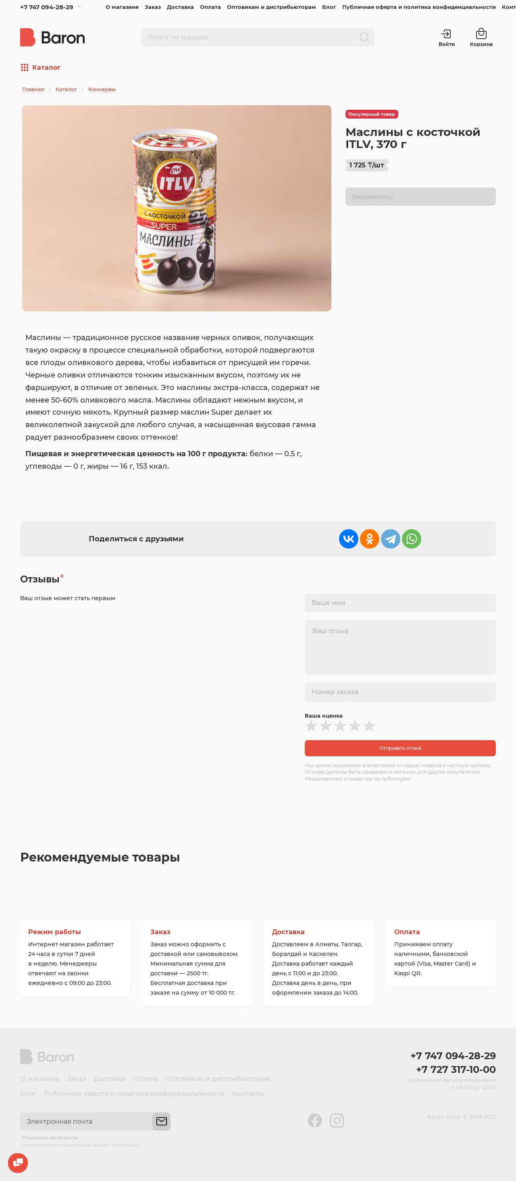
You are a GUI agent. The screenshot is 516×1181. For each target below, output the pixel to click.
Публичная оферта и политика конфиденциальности (419, 7)
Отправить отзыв (400, 748)
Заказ (153, 7)
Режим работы (54, 932)
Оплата (210, 7)
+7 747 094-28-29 (46, 7)
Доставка (180, 7)
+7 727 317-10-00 (456, 1069)
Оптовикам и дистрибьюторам (271, 7)
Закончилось (372, 197)
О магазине (122, 7)
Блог (329, 7)
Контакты (248, 1094)
